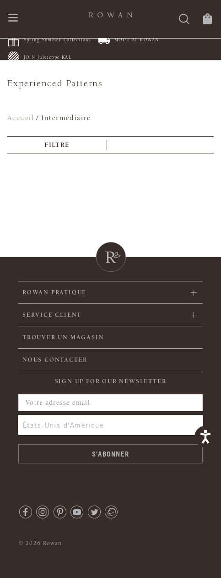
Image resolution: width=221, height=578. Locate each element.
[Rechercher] (184, 20)
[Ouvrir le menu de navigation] (13, 18)
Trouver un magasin (63, 337)
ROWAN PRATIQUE (54, 292)
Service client (51, 315)
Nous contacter (54, 360)
